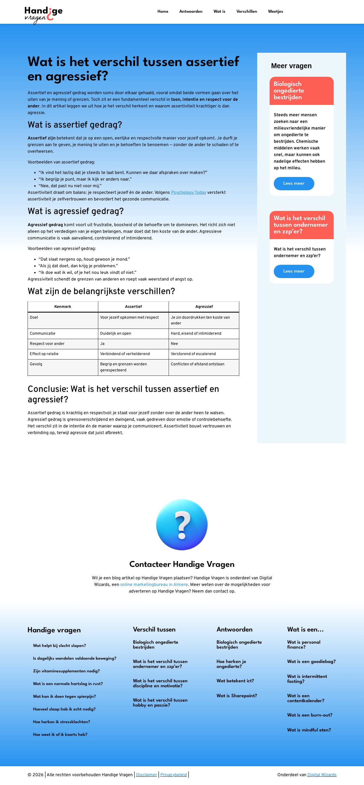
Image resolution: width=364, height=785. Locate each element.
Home (163, 12)
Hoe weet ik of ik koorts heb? (60, 735)
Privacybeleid (173, 775)
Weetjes (275, 12)
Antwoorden (191, 12)
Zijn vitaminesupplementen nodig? (66, 671)
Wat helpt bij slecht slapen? (59, 646)
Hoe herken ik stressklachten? (61, 722)
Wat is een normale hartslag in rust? (68, 684)
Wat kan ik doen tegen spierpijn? (64, 697)
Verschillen (247, 12)
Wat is (219, 12)
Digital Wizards (322, 775)
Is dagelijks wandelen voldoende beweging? (74, 659)
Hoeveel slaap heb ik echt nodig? (64, 709)
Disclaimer (146, 775)
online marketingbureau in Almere (154, 585)
